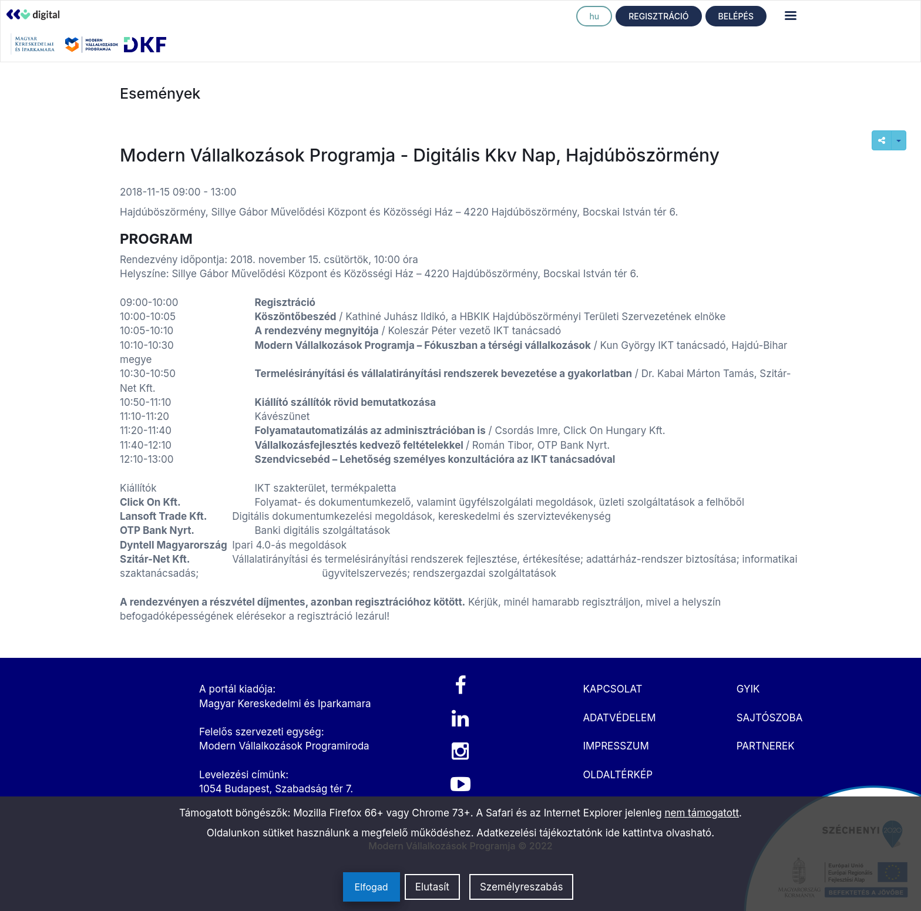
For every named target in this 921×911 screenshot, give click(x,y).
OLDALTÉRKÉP (618, 775)
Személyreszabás (521, 887)
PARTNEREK (766, 746)
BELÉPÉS (736, 16)
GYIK (748, 689)
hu (594, 16)
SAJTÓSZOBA (770, 718)
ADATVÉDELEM (619, 718)
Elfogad (371, 887)
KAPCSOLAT (612, 689)
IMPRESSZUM (615, 746)
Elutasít (432, 887)
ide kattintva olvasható (659, 833)
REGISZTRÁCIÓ (658, 16)
